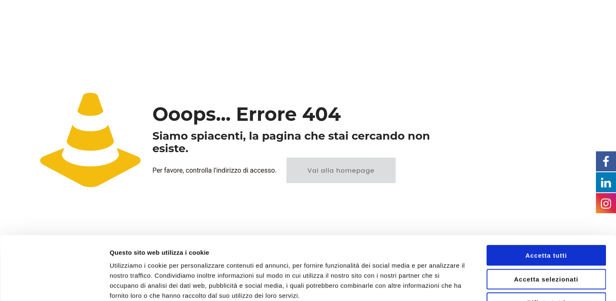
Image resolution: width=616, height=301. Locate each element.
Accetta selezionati (546, 224)
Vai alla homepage (340, 170)
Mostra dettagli (440, 284)
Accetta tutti (546, 200)
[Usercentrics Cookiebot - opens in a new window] (54, 284)
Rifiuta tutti (546, 248)
